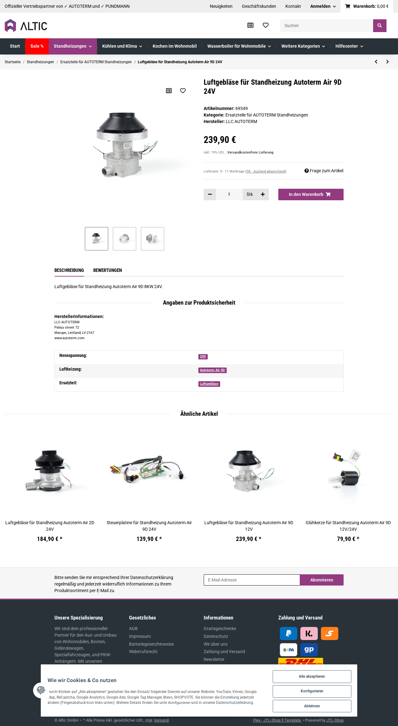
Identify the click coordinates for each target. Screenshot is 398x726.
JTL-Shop (335, 720)
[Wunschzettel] (265, 25)
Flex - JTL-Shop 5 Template (277, 720)
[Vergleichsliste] (250, 25)
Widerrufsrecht (143, 651)
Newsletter (214, 659)
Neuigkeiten (221, 6)
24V (203, 356)
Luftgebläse (209, 384)
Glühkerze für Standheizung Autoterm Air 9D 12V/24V (348, 526)
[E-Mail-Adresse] (252, 580)
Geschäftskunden (259, 6)
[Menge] (229, 194)
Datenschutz (216, 636)
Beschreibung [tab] (69, 270)
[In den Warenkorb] (311, 194)
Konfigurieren (326, 690)
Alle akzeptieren (326, 674)
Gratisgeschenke (220, 628)
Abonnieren (321, 579)
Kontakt (293, 6)
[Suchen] (326, 25)
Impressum (140, 636)
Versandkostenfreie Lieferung (250, 152)
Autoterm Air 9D (212, 370)
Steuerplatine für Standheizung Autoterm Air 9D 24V (149, 526)
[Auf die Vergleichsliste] (168, 91)
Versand (161, 720)
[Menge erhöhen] (263, 194)
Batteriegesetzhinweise (151, 644)
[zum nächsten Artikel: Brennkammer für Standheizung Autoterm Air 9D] (387, 62)
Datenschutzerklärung (151, 577)
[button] (323, 6)
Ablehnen (326, 705)
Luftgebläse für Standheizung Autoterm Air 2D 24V (49, 526)
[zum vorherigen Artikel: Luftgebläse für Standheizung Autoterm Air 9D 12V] (376, 62)
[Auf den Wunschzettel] (182, 91)
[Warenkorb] (367, 6)
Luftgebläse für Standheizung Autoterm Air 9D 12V (248, 526)
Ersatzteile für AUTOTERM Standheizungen (266, 114)
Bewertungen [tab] (107, 270)
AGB (133, 628)
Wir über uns (216, 644)
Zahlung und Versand (224, 651)
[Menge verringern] (210, 194)
